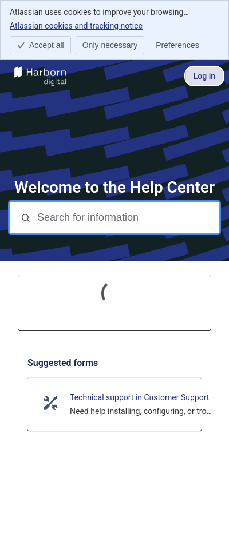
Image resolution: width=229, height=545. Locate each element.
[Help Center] (40, 76)
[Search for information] (127, 217)
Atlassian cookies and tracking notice (76, 25)
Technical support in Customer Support (139, 397)
